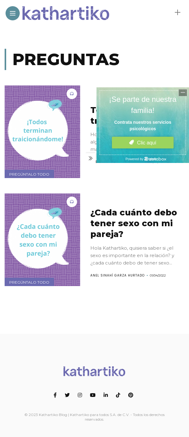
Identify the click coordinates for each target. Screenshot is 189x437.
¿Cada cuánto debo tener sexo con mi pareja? (133, 223)
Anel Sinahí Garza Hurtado (117, 275)
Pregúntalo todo (29, 174)
